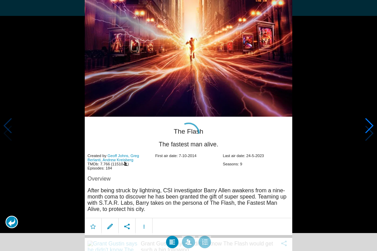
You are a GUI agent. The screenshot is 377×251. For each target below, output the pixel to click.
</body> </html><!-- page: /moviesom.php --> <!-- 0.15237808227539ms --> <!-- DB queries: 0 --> (188, 125)
